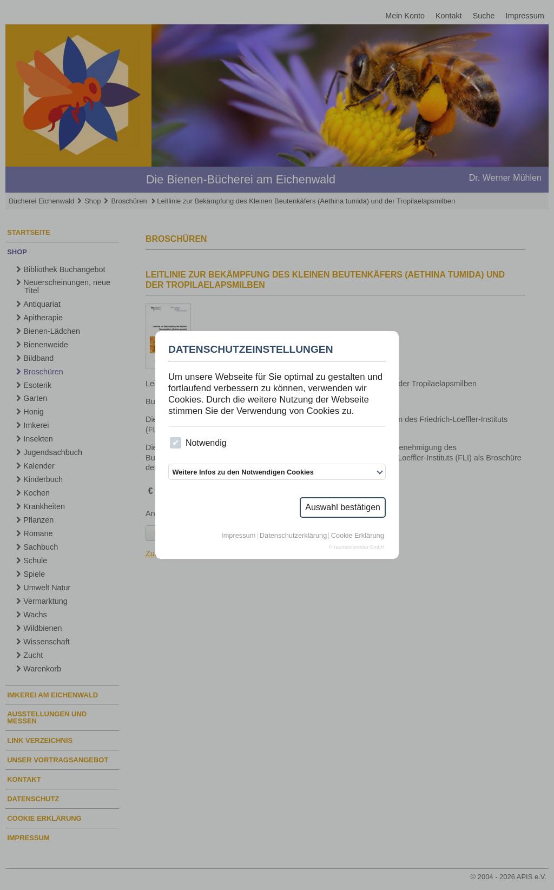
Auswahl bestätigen (342, 507)
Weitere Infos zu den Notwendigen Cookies (242, 472)
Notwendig (198, 443)
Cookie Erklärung (357, 535)
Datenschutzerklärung (293, 535)
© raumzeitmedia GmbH (357, 547)
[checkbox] (175, 443)
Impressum (238, 535)
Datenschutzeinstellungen (250, 349)
